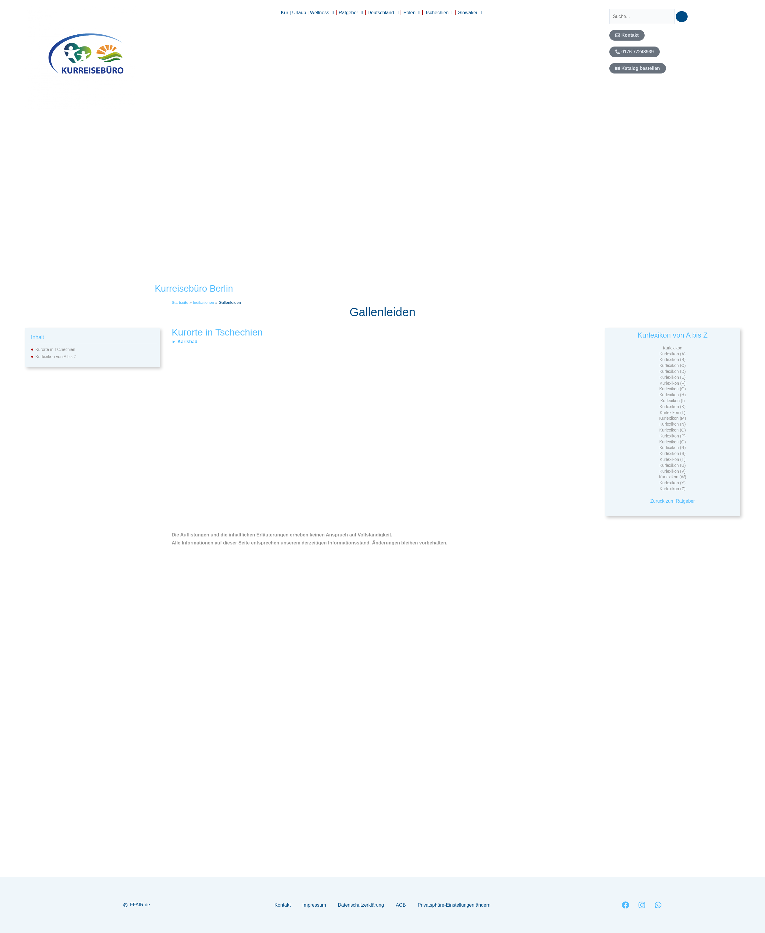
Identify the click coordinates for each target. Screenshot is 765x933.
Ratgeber (351, 12)
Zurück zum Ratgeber (672, 501)
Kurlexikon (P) (672, 436)
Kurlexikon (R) (672, 447)
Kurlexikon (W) (672, 477)
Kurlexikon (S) (672, 453)
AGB (401, 905)
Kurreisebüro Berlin (195, 288)
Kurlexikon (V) (672, 471)
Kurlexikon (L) (672, 412)
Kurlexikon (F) (673, 383)
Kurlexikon (672, 348)
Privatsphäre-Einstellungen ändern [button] (454, 905)
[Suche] (683, 16)
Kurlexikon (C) (672, 365)
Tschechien (439, 12)
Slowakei (470, 12)
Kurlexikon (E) (672, 377)
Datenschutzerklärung (361, 905)
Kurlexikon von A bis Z (56, 356)
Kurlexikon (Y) (672, 482)
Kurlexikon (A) (672, 354)
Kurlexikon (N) (672, 424)
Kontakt (283, 905)
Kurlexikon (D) (672, 371)
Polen (411, 12)
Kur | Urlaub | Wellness (307, 12)
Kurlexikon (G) (672, 388)
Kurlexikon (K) (672, 406)
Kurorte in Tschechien (55, 349)
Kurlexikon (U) (672, 465)
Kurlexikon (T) (673, 459)
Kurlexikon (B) (672, 359)
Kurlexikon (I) (672, 400)
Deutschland (383, 12)
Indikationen (204, 302)
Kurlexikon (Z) (673, 488)
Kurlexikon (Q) (672, 442)
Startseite (180, 302)
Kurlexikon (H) (672, 394)
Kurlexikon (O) (672, 430)
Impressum (314, 905)
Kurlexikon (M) (672, 418)
